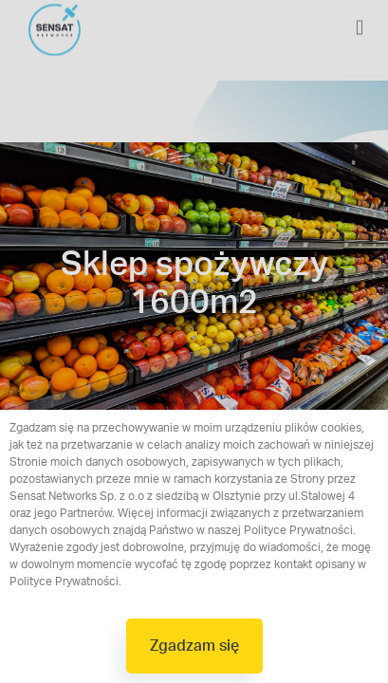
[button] (194, 646)
